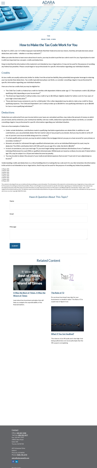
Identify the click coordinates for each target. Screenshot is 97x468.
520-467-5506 (21, 433)
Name (12, 201)
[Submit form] (15, 246)
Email (12, 214)
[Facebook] (13, 461)
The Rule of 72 (57, 293)
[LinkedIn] (16, 461)
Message (13, 227)
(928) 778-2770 (22, 455)
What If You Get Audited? (62, 334)
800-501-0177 (23, 435)
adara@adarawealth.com (20, 458)
